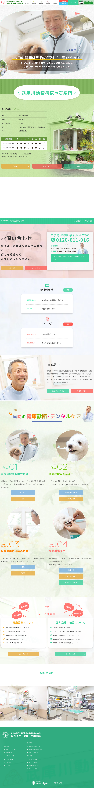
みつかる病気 (71, 499)
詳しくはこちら (23, 654)
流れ (23, 499)
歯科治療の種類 (33, 759)
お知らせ (55, 3)
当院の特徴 (9, 752)
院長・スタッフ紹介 (58, 391)
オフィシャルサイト (12, 268)
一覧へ (68, 290)
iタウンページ (36, 268)
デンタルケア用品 (71, 582)
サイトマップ (8, 765)
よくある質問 (8, 762)
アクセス (64, 3)
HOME (27, 3)
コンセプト (47, 166)
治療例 (23, 573)
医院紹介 (16, 166)
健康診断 (29, 743)
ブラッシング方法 (71, 576)
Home (6, 743)
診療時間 (64, 1)
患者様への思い (82, 391)
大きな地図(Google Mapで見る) (83, 221)
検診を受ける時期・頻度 (35, 749)
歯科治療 (29, 755)
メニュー (23, 492)
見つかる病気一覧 (34, 752)
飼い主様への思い (9, 759)
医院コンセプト (10, 755)
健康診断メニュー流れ (35, 746)
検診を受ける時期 (71, 492)
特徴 (78, 166)
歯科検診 (71, 570)
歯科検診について (34, 765)
